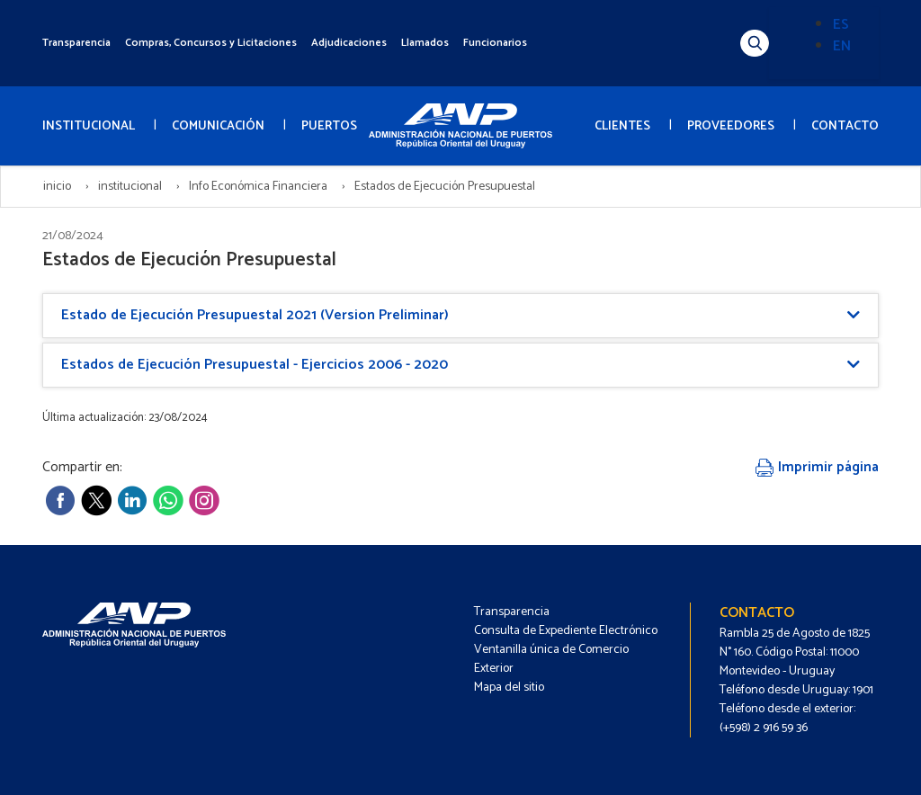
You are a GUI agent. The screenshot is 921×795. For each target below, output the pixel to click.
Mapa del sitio (509, 687)
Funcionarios (495, 42)
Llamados (425, 42)
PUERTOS (329, 126)
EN (842, 46)
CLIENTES (622, 126)
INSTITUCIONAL (88, 126)
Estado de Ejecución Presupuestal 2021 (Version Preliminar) (255, 315)
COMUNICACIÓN (218, 126)
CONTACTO (845, 126)
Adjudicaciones (349, 42)
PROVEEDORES (730, 126)
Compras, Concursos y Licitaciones (211, 42)
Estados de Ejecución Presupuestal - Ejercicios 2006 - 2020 (254, 365)
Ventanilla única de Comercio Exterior (551, 659)
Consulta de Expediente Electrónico (565, 631)
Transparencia (76, 42)
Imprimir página (817, 467)
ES (841, 25)
